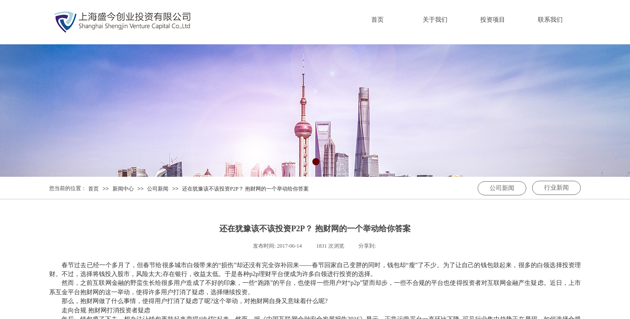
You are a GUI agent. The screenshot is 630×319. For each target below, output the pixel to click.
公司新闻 (157, 189)
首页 (377, 19)
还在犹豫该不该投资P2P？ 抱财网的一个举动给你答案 (245, 189)
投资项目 (492, 19)
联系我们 (550, 19)
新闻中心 (123, 189)
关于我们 (435, 19)
